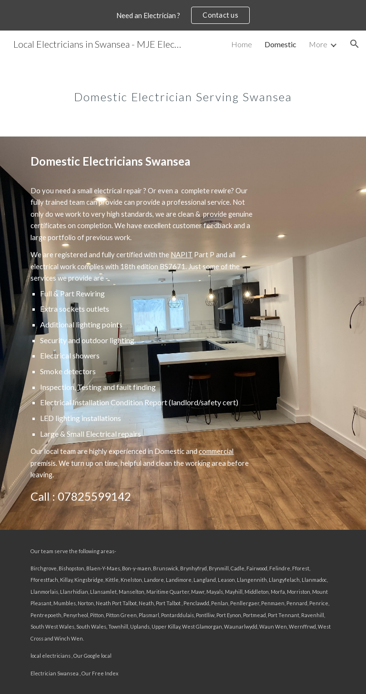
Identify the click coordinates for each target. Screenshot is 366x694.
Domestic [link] (280, 44)
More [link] (318, 44)
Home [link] (241, 44)
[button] (354, 43)
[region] (183, 15)
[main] (183, 90)
